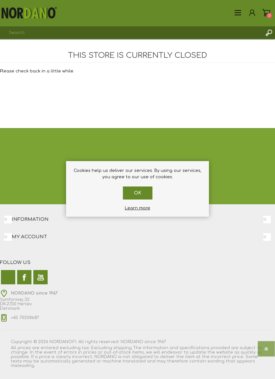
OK (137, 193)
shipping (122, 348)
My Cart (266, 13)
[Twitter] (8, 277)
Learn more (137, 208)
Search (268, 32)
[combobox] (131, 32)
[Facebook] (24, 277)
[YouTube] (40, 277)
